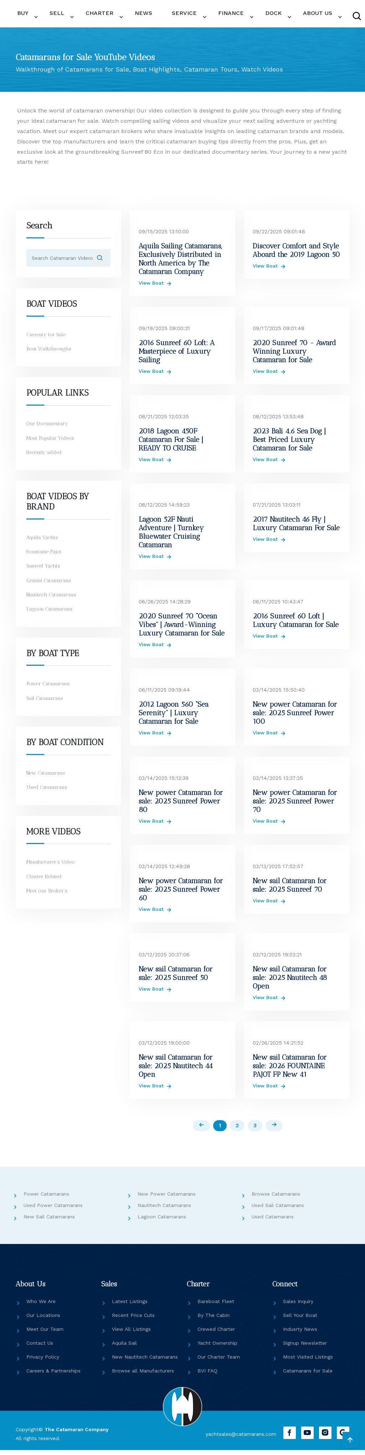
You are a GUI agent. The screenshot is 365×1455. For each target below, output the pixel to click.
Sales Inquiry (298, 1306)
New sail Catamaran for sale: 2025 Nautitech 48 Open (290, 981)
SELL (61, 16)
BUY (37, 16)
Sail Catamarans (46, 705)
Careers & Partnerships (53, 1375)
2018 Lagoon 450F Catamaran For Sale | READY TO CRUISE (171, 443)
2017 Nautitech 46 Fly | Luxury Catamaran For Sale (296, 527)
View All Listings (131, 1334)
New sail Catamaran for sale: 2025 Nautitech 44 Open (176, 1069)
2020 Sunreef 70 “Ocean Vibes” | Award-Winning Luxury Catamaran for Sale (182, 628)
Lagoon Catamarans (51, 616)
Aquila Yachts (43, 544)
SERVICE (148, 16)
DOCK (213, 16)
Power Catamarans (49, 690)
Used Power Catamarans (53, 1210)
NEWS (123, 16)
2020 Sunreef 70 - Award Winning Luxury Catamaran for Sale (294, 355)
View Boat (152, 286)
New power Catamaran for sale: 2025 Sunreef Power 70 (295, 804)
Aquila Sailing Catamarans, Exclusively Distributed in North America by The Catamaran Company (180, 262)
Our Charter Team (218, 1361)
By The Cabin (213, 1320)
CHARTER (92, 16)
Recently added (45, 459)
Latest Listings (130, 1306)
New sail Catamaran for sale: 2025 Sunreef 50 (175, 976)
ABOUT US (246, 16)
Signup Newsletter (305, 1347)
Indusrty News (300, 1334)
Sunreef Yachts (44, 573)
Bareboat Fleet (215, 1306)
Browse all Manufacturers (143, 1375)
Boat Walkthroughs (49, 356)
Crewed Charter (216, 1334)
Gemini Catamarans (50, 587)
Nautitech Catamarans (53, 602)
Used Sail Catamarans (278, 1210)
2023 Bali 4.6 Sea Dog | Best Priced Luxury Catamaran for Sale (289, 443)
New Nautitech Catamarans (145, 1361)
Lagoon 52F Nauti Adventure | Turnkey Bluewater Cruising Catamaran (171, 535)
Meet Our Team (44, 1334)
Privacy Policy (42, 1361)
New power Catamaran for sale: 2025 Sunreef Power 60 (181, 893)
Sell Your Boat (300, 1320)
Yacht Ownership (217, 1347)
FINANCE (182, 16)
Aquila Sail (124, 1347)
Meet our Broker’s (47, 898)
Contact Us (39, 1347)
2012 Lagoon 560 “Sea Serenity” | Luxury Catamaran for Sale (174, 716)
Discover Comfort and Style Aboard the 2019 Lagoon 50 (296, 253)
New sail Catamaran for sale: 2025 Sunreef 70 (290, 888)
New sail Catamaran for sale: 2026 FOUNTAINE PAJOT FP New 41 (290, 1069)
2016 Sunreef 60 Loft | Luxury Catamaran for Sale (296, 623)
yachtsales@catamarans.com (234, 1438)
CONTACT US (339, 16)
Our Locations (43, 1320)
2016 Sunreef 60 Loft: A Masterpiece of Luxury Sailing (177, 355)
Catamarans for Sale (308, 1375)
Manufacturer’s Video (52, 869)
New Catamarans (47, 780)
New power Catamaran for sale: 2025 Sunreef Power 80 (181, 804)
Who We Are (41, 1306)
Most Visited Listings (308, 1361)
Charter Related (45, 883)
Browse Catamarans (276, 1198)
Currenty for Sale (47, 341)
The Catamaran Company (77, 1434)
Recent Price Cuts (133, 1320)
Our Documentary (49, 430)
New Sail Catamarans (49, 1221)
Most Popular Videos (51, 445)
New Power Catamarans (167, 1198)
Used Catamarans (48, 794)
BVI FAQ (207, 1375)
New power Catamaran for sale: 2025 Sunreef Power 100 (295, 716)
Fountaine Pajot (45, 558)
